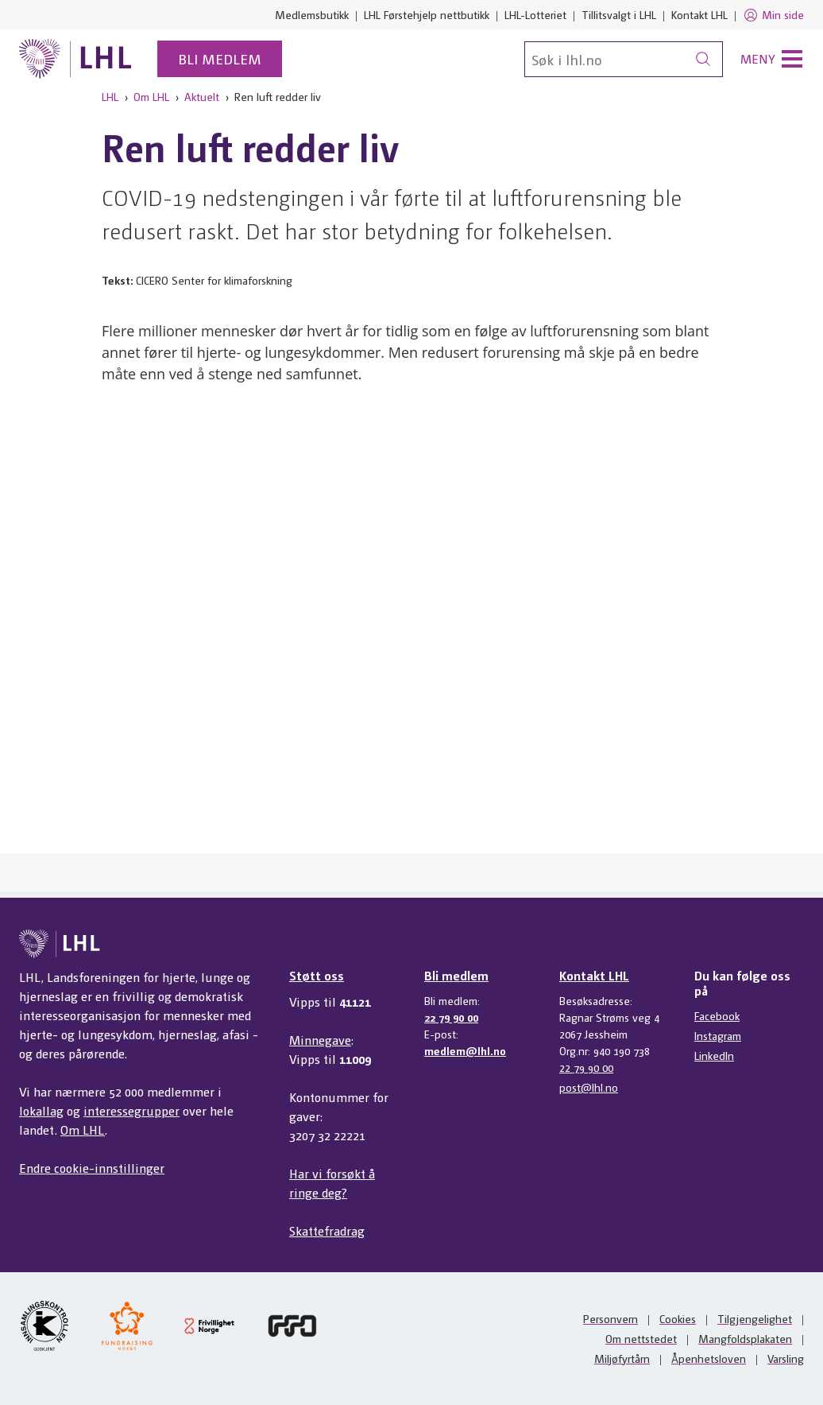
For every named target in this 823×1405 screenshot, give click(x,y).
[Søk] (623, 59)
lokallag (41, 1110)
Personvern (610, 1318)
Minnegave (320, 1039)
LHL (110, 96)
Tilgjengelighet (754, 1318)
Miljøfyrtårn (622, 1358)
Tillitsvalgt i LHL (619, 14)
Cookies (677, 1318)
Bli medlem (219, 58)
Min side (773, 15)
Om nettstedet (641, 1338)
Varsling (785, 1358)
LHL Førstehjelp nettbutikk (426, 14)
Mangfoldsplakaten (745, 1338)
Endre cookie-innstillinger (91, 1167)
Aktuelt (201, 96)
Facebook (717, 1015)
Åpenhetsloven (708, 1358)
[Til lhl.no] (75, 59)
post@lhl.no (588, 1087)
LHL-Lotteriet (535, 14)
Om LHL (151, 96)
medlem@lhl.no (465, 1050)
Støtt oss (316, 975)
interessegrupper (131, 1110)
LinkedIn (714, 1055)
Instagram (717, 1035)
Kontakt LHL (699, 14)
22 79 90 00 (451, 1017)
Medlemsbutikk (312, 14)
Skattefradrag (327, 1230)
